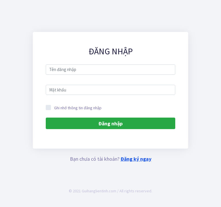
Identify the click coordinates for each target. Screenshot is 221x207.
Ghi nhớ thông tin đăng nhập (74, 107)
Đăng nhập (110, 123)
